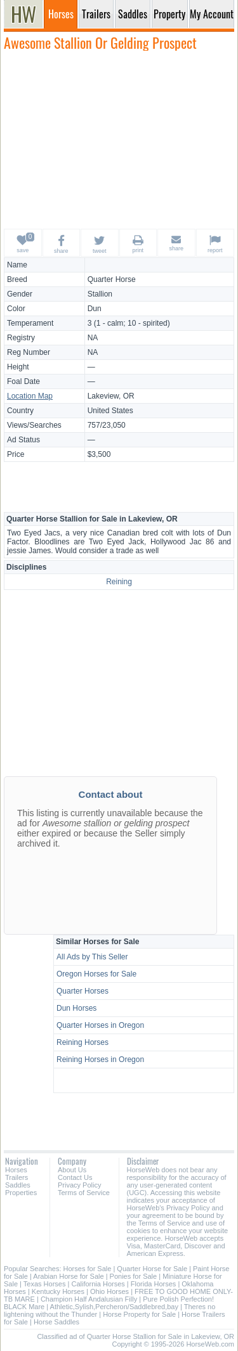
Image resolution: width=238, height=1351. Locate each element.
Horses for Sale (87, 1268)
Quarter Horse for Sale (152, 1268)
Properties (21, 1192)
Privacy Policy (79, 1185)
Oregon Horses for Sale (96, 974)
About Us (72, 1170)
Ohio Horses (109, 1291)
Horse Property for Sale (139, 1314)
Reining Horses (82, 1042)
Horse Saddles (56, 1322)
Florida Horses (153, 1284)
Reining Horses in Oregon (100, 1059)
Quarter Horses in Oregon (100, 1025)
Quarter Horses (82, 991)
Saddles (17, 1185)
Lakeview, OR (111, 396)
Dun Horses (76, 1008)
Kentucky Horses (58, 1291)
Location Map (30, 396)
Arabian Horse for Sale (68, 1276)
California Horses (97, 1284)
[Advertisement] (119, 139)
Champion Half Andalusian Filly (89, 1299)
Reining (119, 581)
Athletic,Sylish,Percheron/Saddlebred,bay (114, 1306)
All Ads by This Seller (92, 956)
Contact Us (75, 1177)
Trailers (16, 1177)
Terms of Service (84, 1192)
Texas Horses (44, 1284)
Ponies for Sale (133, 1276)
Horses (16, 1170)
